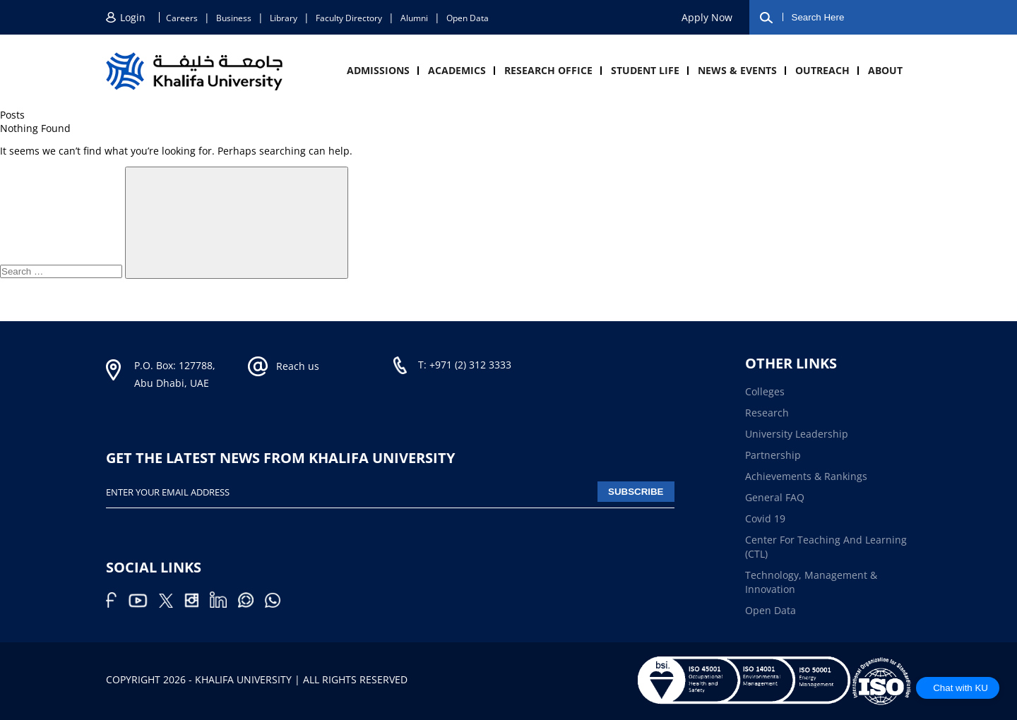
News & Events (737, 70)
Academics (457, 70)
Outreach (822, 70)
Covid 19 (765, 518)
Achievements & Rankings (806, 476)
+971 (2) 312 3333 (470, 364)
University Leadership (796, 433)
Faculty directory (349, 18)
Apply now (707, 17)
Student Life (645, 70)
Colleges (765, 391)
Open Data (467, 18)
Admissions (378, 70)
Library (283, 18)
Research (767, 412)
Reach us (297, 366)
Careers (182, 18)
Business (233, 18)
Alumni (414, 18)
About (885, 70)
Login (132, 17)
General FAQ (774, 497)
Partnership (773, 455)
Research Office (548, 70)
